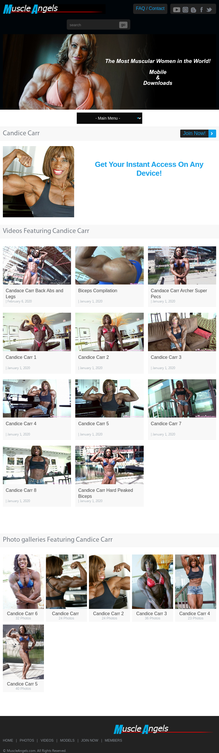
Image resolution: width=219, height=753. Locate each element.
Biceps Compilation (97, 290)
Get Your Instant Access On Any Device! (149, 168)
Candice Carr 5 (93, 423)
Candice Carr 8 (21, 490)
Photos (27, 740)
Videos (46, 740)
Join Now (89, 740)
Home (8, 740)
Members (113, 740)
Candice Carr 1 (21, 357)
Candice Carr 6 (22, 613)
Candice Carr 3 (166, 357)
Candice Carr (65, 613)
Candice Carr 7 (166, 423)
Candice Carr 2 (93, 357)
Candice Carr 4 (21, 423)
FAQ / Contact (150, 8)
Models (67, 740)
